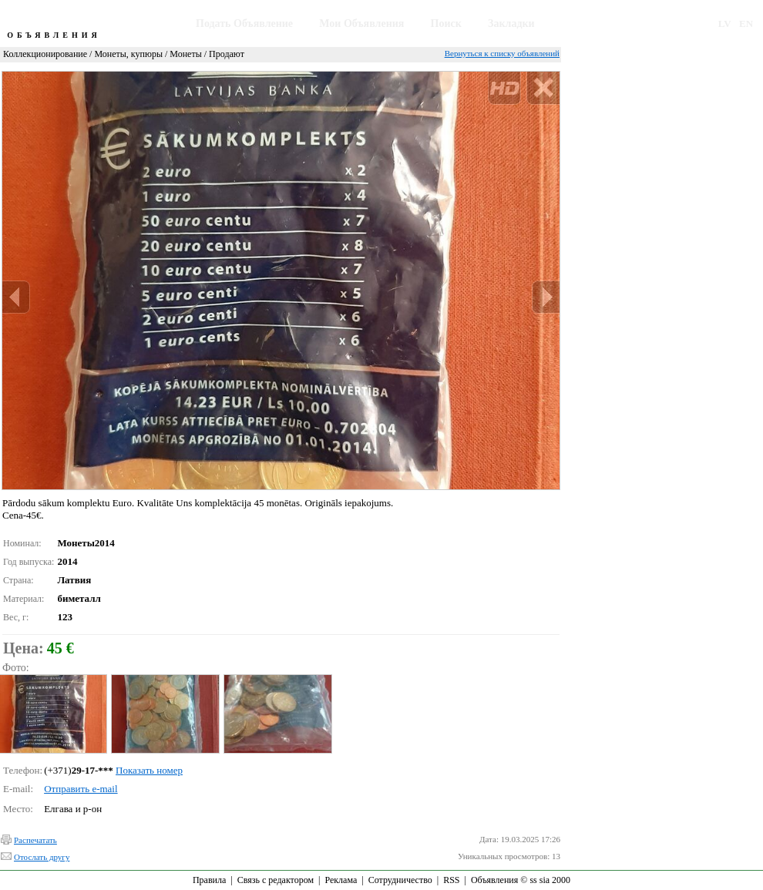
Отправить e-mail (80, 788)
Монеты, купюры (128, 54)
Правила (209, 880)
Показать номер (149, 770)
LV (724, 23)
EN (746, 23)
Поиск (446, 23)
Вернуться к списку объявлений (502, 53)
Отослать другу (41, 856)
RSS (451, 880)
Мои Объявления (361, 23)
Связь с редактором (275, 880)
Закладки (511, 23)
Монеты (185, 54)
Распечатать (35, 840)
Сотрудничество (400, 880)
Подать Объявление (244, 23)
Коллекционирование (45, 54)
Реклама (340, 880)
